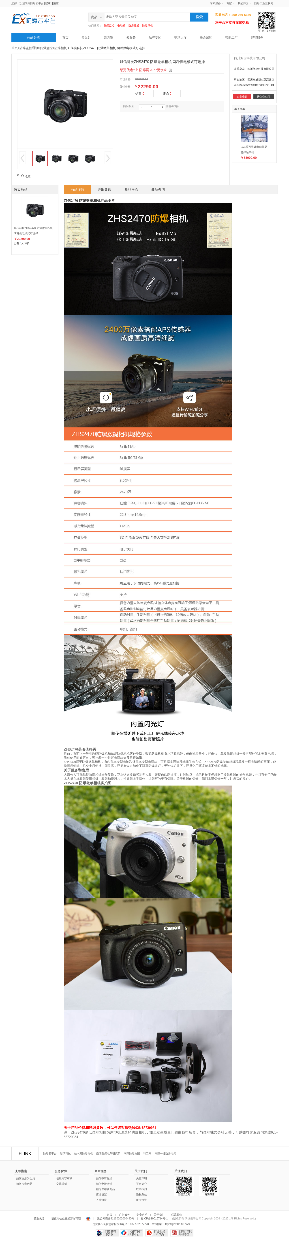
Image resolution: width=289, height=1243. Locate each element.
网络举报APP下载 (156, 1232)
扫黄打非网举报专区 (181, 1232)
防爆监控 (109, 25)
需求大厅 (180, 37)
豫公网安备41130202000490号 (115, 1218)
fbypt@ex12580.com (177, 1224)
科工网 (147, 1153)
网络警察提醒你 (107, 1232)
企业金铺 (242, 96)
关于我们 (159, 1214)
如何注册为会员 (25, 1178)
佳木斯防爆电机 (83, 1153)
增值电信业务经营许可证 (65, 1218)
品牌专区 (155, 37)
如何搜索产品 (24, 1183)
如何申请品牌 (104, 1178)
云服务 (131, 37)
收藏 (24, 176)
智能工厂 (231, 37)
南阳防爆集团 (132, 1153)
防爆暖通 (133, 25)
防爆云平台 (37, 3)
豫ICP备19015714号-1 (154, 1218)
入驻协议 (101, 1200)
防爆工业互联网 (263, 3)
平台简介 (141, 1183)
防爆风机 (147, 25)
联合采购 (206, 37)
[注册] (55, 3)
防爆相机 (60, 48)
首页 (65, 37)
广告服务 (124, 1214)
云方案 (108, 37)
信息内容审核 (64, 1178)
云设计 (86, 37)
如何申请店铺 (104, 1183)
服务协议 (141, 1200)
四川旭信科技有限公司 (249, 58)
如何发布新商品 (105, 1189)
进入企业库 (263, 96)
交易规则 (61, 1183)
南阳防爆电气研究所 (108, 1153)
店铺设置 (101, 1194)
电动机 (121, 25)
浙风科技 (65, 1153)
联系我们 (141, 1189)
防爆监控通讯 (28, 48)
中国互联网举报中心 (131, 1232)
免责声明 (141, 1178)
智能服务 (257, 37)
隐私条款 (141, 1194)
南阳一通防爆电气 (165, 1153)
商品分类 (33, 37)
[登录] (47, 3)
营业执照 (39, 1218)
